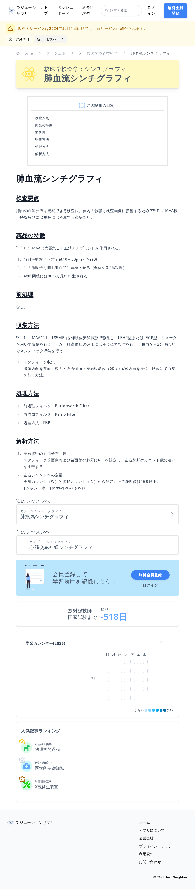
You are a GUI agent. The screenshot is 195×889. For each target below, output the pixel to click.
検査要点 (42, 118)
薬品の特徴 (43, 125)
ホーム (145, 819)
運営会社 (147, 836)
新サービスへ (50, 39)
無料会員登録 (150, 574)
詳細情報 (19, 39)
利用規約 (147, 853)
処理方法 (42, 146)
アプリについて (153, 828)
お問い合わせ (151, 861)
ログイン (150, 585)
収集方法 (42, 139)
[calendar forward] (167, 643)
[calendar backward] (161, 643)
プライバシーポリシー (158, 844)
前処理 (40, 132)
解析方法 (42, 154)
